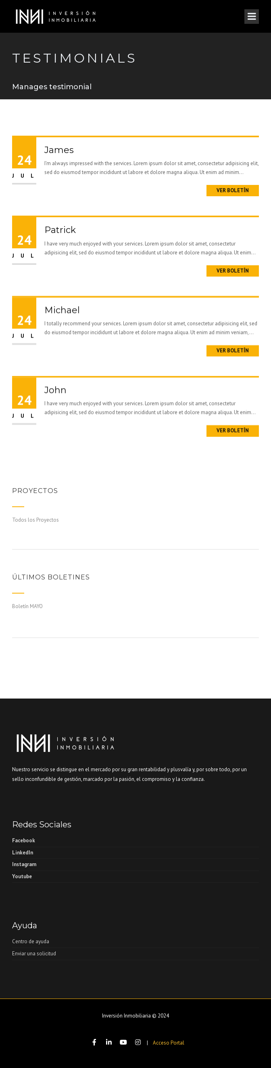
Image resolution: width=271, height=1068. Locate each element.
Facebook (23, 840)
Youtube (22, 876)
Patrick (60, 230)
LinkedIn (22, 852)
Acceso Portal (168, 1042)
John (55, 433)
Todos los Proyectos (35, 519)
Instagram (24, 864)
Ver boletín (233, 190)
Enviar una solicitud (34, 953)
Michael (62, 353)
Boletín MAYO (27, 606)
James (59, 150)
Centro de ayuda (30, 941)
